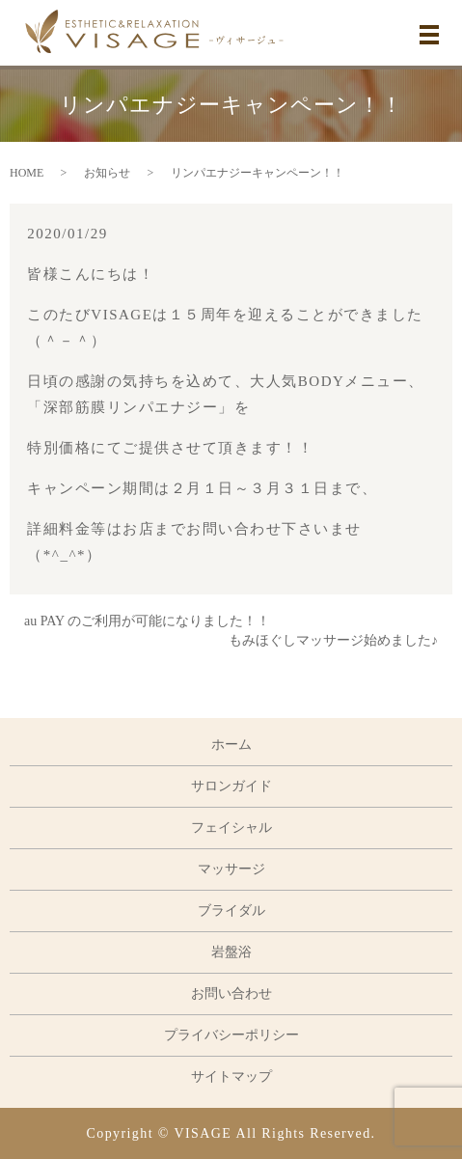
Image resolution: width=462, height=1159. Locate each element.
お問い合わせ (231, 993)
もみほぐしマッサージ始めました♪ (333, 640)
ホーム (231, 744)
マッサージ (231, 869)
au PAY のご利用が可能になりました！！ (147, 621)
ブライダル (231, 910)
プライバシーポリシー (231, 1035)
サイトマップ (231, 1076)
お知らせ (107, 172)
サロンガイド (231, 786)
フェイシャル (231, 827)
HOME (26, 172)
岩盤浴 (231, 952)
